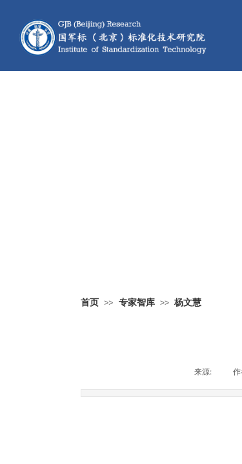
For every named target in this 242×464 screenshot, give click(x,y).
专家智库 (137, 302)
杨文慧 (187, 302)
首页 (90, 302)
